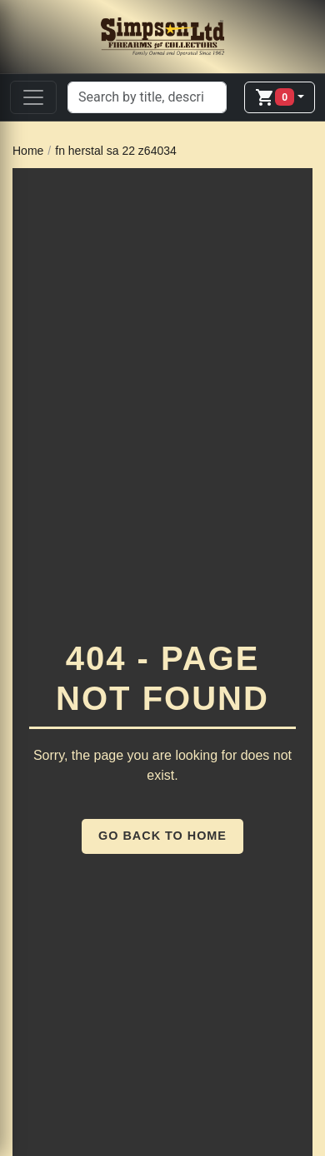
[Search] (147, 97)
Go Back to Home (162, 835)
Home (27, 150)
